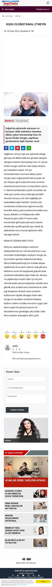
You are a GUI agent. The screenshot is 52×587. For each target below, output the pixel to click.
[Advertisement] (26, 65)
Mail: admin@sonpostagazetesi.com (26, 359)
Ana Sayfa (7, 16)
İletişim (41, 577)
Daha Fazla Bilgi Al (22, 585)
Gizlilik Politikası (21, 577)
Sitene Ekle (32, 577)
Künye (10, 577)
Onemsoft (29, 573)
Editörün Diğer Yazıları (21, 352)
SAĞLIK (17, 16)
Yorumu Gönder (17, 410)
